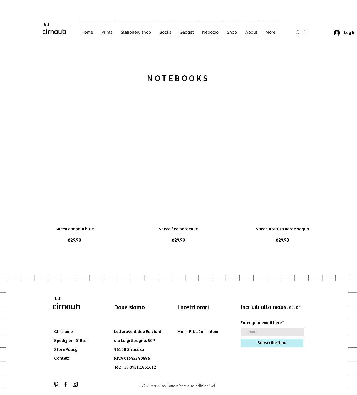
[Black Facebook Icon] (65, 384)
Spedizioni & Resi (71, 340)
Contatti (62, 358)
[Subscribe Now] (272, 343)
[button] (305, 31)
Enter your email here (261, 323)
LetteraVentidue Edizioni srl (191, 385)
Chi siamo (63, 331)
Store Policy (66, 349)
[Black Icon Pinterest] (56, 384)
